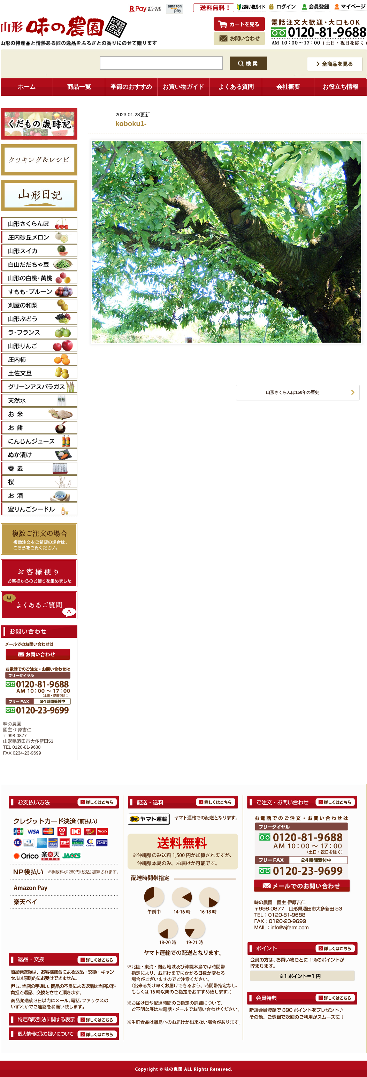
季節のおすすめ (131, 87)
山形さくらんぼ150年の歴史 (292, 392)
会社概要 (288, 87)
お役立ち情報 (340, 87)
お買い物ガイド (183, 87)
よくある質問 (236, 87)
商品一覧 (79, 87)
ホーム (27, 87)
